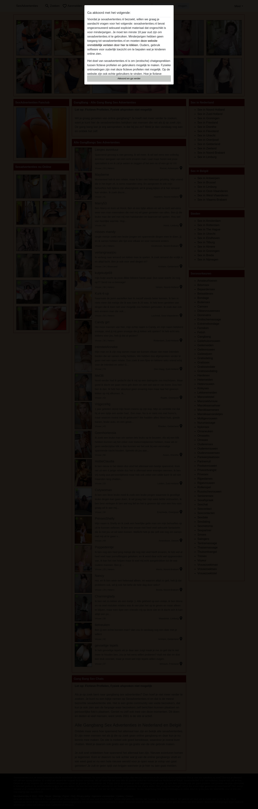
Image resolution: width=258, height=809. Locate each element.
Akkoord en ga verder (129, 78)
